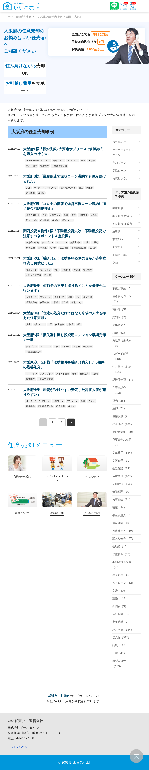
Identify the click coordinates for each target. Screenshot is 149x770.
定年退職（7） (121, 621)
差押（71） (119, 408)
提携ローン (119, 170)
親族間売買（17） (123, 379)
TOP (10, 16)
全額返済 (66, 270)
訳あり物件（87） (123, 538)
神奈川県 (117, 208)
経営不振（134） (122, 629)
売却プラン (58, 160)
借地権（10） (120, 546)
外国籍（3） (119, 606)
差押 (73, 215)
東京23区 (118, 239)
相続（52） (119, 332)
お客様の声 (119, 141)
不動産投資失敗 (59, 166)
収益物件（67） (122, 554)
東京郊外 (117, 247)
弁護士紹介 (75, 242)
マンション (72, 160)
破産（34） (119, 507)
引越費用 (83, 215)
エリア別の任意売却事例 (48, 16)
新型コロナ (67, 220)
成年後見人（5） (122, 324)
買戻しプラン (46, 373)
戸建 (28, 188)
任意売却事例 (23, 16)
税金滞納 (87, 297)
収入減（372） (121, 637)
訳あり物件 (31, 166)
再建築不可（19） (123, 530)
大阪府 (91, 160)
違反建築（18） (122, 522)
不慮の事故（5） (122, 288)
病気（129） (120, 645)
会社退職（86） (122, 613)
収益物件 (44, 166)
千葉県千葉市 (120, 255)
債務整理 (30, 248)
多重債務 (44, 302)
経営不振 (30, 193)
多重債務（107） (122, 476)
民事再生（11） (122, 499)
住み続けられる (68, 188)
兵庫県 (53, 248)
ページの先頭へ (136, 756)
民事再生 (42, 248)
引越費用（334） (122, 452)
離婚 (79, 324)
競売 (78, 297)
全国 (68, 16)
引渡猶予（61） (122, 460)
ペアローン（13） (123, 582)
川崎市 (65, 696)
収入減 (41, 193)
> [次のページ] (71, 422)
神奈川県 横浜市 (122, 216)
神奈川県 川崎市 (122, 223)
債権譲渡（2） (121, 416)
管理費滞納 (31, 302)
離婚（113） (120, 598)
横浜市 (52, 696)
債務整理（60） (122, 491)
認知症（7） (119, 317)
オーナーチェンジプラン (38, 160)
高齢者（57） (120, 309)
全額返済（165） (122, 483)
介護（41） (119, 653)
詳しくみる (19, 746)
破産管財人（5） (122, 515)
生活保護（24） (122, 468)
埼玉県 (116, 231)
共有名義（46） (122, 574)
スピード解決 (62, 373)
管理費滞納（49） (123, 431)
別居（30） (119, 590)
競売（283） (120, 400)
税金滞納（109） (122, 424)
